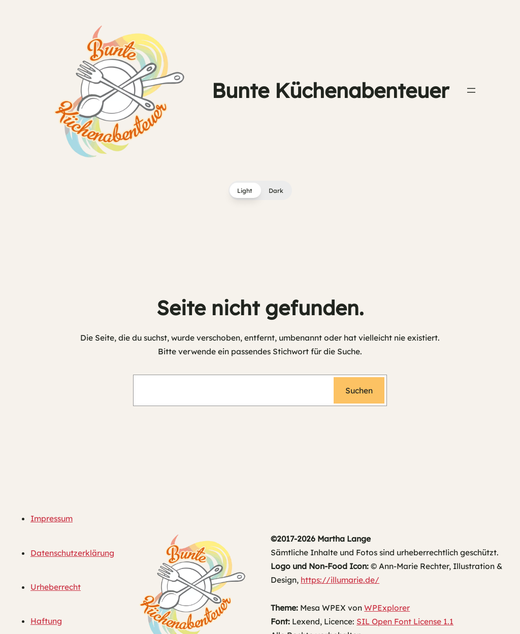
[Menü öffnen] (471, 90)
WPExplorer (387, 608)
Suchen (359, 390)
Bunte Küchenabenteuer (330, 90)
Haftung (46, 621)
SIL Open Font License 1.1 (404, 621)
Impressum (51, 518)
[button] (260, 190)
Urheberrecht (55, 587)
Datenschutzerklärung (72, 553)
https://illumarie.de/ (340, 580)
